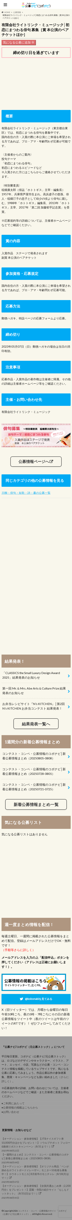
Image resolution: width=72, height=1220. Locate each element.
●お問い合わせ (10, 1111)
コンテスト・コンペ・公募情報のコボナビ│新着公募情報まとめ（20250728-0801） (34, 771)
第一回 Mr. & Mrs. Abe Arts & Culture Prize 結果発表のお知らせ (34, 690)
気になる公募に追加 (18, 42)
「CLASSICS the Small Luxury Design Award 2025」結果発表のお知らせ (31, 675)
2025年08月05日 (36, 1191)
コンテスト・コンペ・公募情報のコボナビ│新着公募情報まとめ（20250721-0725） (34, 787)
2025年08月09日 (36, 1158)
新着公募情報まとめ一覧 (36, 804)
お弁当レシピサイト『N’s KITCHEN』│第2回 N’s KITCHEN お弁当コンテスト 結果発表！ (33, 706)
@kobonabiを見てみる (38, 998)
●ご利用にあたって (13, 1103)
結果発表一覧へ (36, 723)
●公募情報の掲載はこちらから (20, 1107)
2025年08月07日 (36, 1174)
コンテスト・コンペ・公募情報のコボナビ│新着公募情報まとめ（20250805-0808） (34, 756)
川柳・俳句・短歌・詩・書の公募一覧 (26, 492)
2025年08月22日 (36, 1144)
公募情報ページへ (33, 461)
